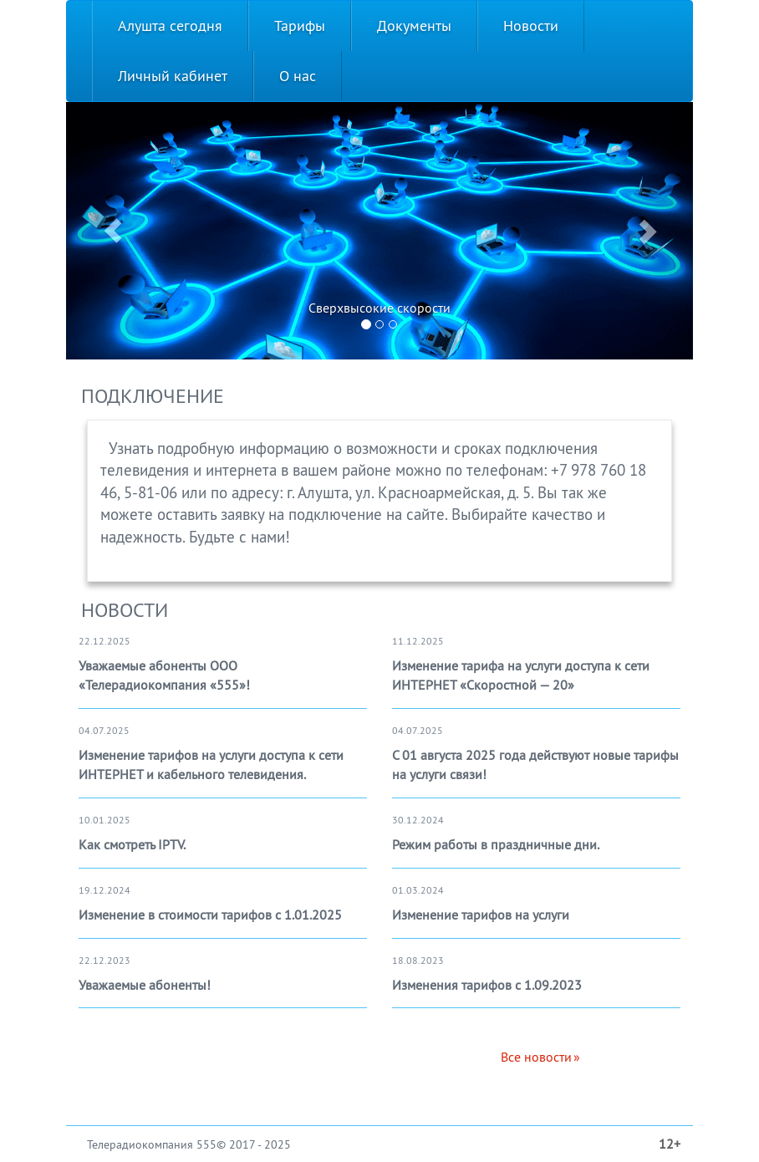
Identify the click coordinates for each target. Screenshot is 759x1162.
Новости (530, 25)
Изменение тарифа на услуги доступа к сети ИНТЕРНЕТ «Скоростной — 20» (520, 675)
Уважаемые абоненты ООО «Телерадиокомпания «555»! (164, 675)
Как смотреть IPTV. (132, 844)
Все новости (536, 1056)
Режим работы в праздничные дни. (495, 844)
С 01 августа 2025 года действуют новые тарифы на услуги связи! (535, 764)
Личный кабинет (172, 75)
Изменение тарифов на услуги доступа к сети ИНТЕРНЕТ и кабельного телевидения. (211, 764)
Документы (414, 25)
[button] (113, 230)
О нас (297, 75)
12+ (669, 1143)
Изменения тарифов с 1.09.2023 (487, 984)
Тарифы (299, 25)
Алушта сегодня (170, 25)
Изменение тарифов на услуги (480, 914)
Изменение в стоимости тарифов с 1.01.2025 (210, 914)
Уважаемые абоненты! (145, 984)
